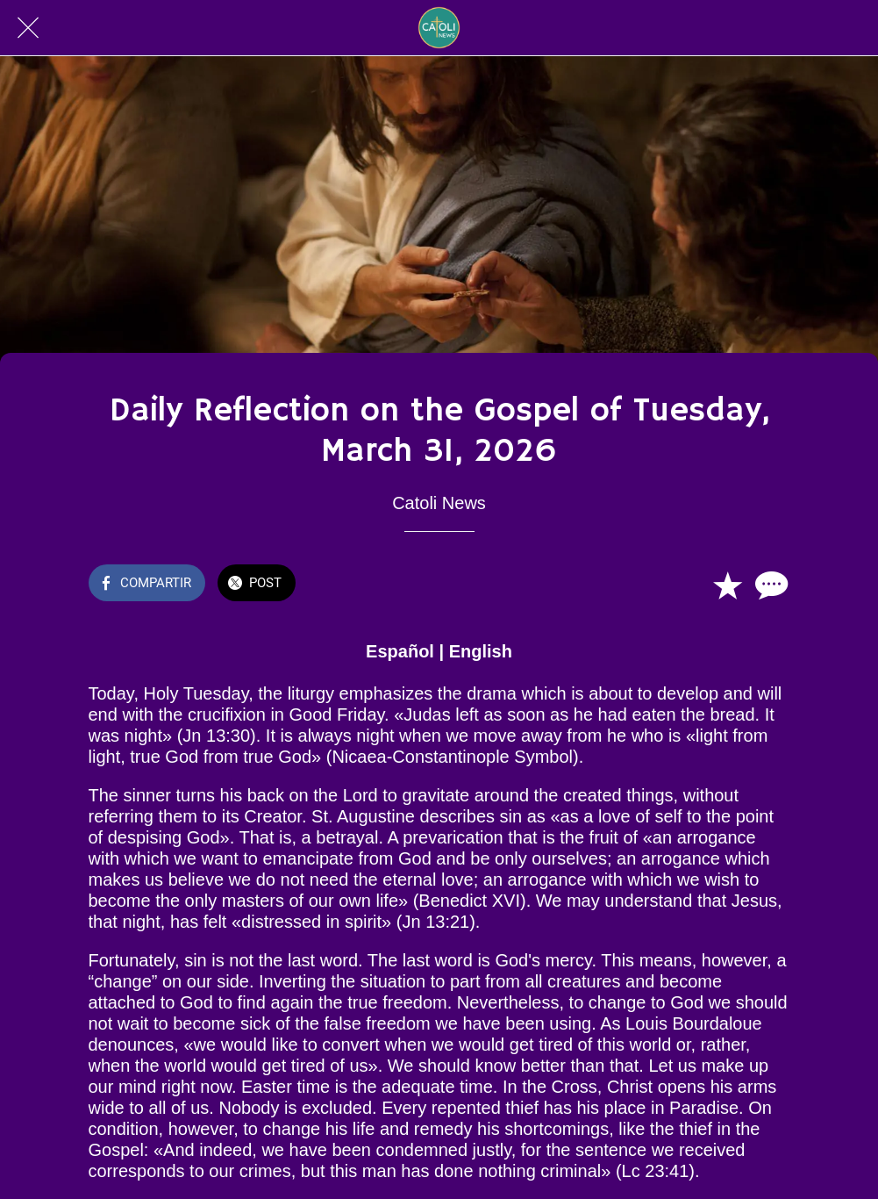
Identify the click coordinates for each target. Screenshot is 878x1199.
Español (400, 651)
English (480, 651)
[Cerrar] (28, 28)
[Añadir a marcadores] (727, 585)
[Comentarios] (769, 585)
